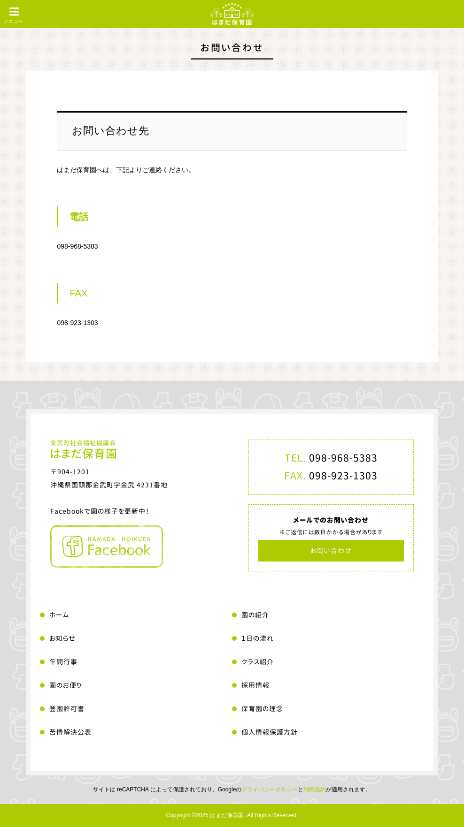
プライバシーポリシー (269, 789)
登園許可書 (67, 708)
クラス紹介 (257, 661)
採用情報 (255, 685)
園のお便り (65, 685)
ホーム (59, 614)
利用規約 (314, 789)
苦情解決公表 (70, 732)
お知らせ (62, 638)
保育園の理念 (262, 708)
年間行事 (63, 661)
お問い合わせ (331, 550)
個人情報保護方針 (269, 732)
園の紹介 (255, 614)
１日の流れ (257, 638)
